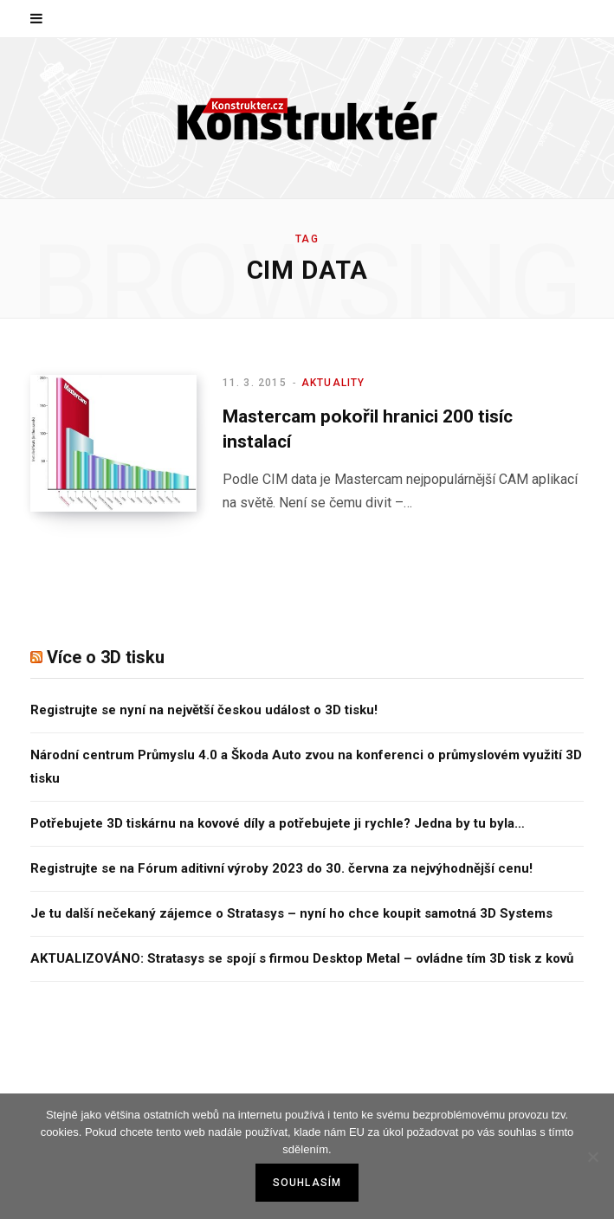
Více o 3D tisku (106, 657)
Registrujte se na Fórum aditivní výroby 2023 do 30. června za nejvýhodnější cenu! (281, 868)
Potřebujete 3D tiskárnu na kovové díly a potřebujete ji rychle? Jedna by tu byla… (277, 823)
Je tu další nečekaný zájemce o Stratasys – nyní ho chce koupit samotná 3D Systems (291, 913)
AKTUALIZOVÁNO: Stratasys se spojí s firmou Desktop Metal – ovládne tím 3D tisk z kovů (301, 958)
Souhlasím (307, 1183)
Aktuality (333, 383)
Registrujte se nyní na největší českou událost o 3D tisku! (204, 710)
